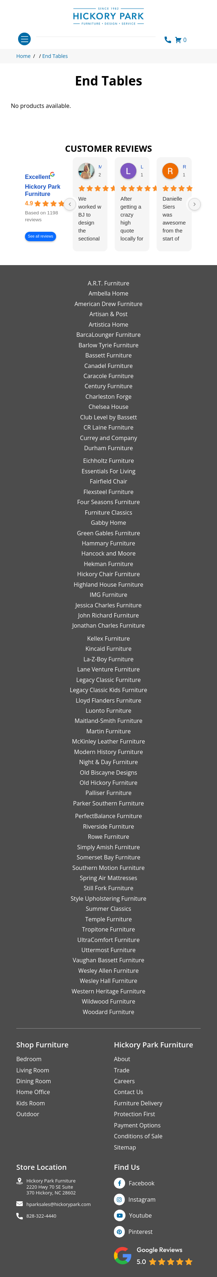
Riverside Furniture (108, 826)
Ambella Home (108, 293)
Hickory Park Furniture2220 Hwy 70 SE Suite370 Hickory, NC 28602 (51, 1187)
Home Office (33, 1092)
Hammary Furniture (108, 543)
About (122, 1059)
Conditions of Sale (138, 1136)
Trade (121, 1070)
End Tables (55, 56)
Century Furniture (109, 386)
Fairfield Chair (108, 481)
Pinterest (140, 1232)
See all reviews (40, 236)
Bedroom (29, 1059)
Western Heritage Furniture (108, 991)
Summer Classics (108, 908)
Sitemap (125, 1147)
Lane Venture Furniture (108, 669)
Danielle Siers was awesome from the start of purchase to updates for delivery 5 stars (174, 219)
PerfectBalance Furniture (108, 816)
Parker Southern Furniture (108, 803)
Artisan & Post (108, 314)
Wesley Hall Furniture (108, 980)
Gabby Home (108, 522)
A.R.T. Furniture (108, 283)
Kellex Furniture (108, 638)
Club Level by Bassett (108, 417)
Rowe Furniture (108, 836)
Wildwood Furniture (108, 1001)
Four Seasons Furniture (108, 502)
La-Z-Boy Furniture (108, 659)
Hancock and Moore (108, 553)
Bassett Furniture (108, 355)
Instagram (142, 1199)
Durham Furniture (108, 448)
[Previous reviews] (70, 204)
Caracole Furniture (108, 376)
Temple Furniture (108, 919)
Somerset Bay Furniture (108, 857)
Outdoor (27, 1114)
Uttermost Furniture (108, 950)
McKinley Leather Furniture (108, 741)
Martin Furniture (108, 731)
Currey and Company (108, 437)
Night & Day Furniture (108, 762)
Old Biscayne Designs (108, 772)
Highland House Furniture (109, 584)
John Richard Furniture (108, 615)
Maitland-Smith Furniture (108, 720)
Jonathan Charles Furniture (108, 625)
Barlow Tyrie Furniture (108, 345)
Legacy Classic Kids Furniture (108, 690)
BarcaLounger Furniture (108, 334)
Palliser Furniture (108, 792)
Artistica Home (108, 324)
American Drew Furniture (108, 303)
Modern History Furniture (108, 751)
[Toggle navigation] (24, 39)
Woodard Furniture (109, 1012)
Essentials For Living (109, 471)
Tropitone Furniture (108, 929)
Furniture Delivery (138, 1103)
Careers (124, 1081)
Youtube (140, 1215)
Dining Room (33, 1081)
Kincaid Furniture (108, 648)
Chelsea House (108, 406)
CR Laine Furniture (108, 427)
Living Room (32, 1070)
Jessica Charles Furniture (109, 605)
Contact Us (128, 1092)
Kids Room (30, 1103)
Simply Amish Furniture (108, 847)
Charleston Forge (108, 396)
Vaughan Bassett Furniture (108, 960)
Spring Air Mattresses (108, 878)
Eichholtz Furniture (108, 460)
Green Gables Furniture (108, 533)
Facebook (141, 1183)
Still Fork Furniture (108, 888)
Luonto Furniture (109, 710)
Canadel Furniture (108, 365)
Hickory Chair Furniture (108, 574)
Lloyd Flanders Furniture (108, 700)
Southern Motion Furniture (108, 867)
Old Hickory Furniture (108, 782)
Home (23, 56)
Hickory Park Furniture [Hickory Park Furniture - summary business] (42, 190)
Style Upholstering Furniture (108, 898)
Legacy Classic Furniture (108, 679)
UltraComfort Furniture (108, 939)
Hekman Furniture (108, 564)
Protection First (134, 1114)
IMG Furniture (108, 594)
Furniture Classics (108, 512)
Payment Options (137, 1125)
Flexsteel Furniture (109, 491)
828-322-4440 (41, 1216)
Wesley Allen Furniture (108, 970)
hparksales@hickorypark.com (58, 1204)
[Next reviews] (194, 204)
